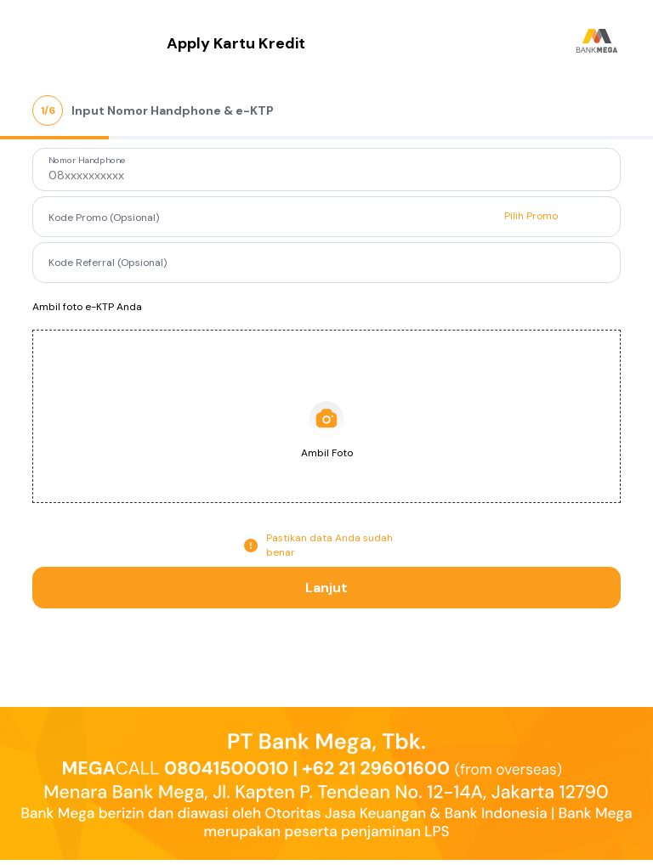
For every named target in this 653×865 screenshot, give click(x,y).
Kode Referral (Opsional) (107, 262)
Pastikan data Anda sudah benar (329, 545)
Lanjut (326, 587)
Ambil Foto (327, 453)
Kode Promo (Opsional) (103, 217)
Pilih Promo (531, 216)
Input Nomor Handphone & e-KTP (172, 110)
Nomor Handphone (87, 161)
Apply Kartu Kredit (236, 43)
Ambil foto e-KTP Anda (87, 307)
